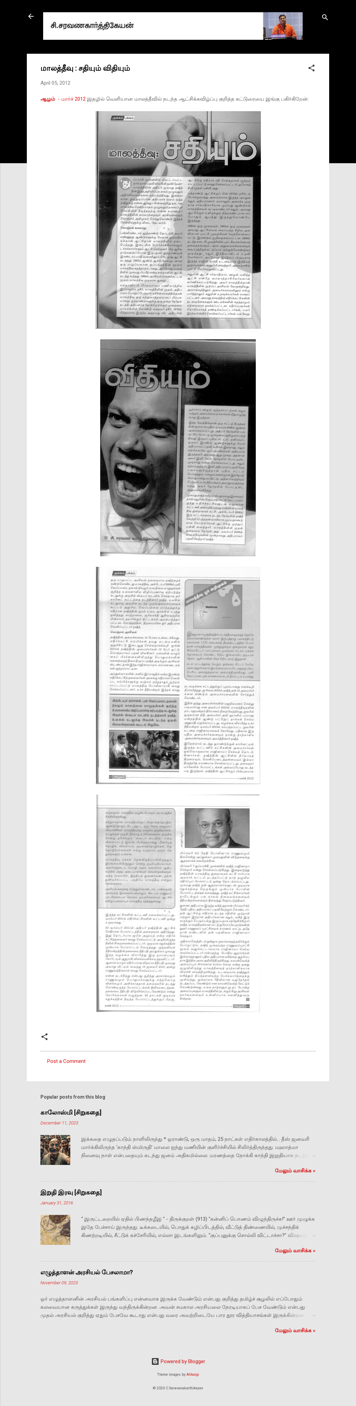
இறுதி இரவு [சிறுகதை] (71, 1192)
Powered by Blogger (178, 1361)
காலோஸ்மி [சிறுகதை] (71, 1112)
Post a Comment (66, 1061)
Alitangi (192, 1374)
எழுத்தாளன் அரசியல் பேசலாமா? (86, 1272)
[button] (311, 69)
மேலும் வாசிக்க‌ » (295, 1171)
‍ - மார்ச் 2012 (63, 99)
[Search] (325, 18)
